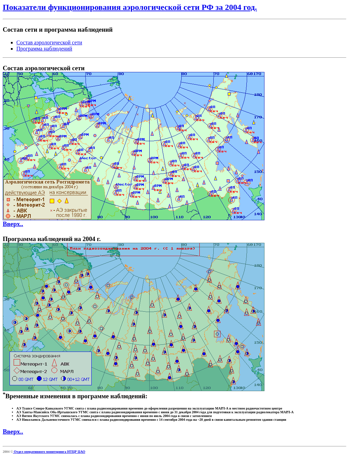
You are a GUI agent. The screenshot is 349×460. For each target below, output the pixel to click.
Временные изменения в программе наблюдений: (174, 406)
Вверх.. (13, 223)
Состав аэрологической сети (49, 42)
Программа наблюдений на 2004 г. (52, 238)
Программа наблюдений (44, 48)
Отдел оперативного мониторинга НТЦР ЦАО (49, 452)
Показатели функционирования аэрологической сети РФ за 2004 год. (130, 7)
